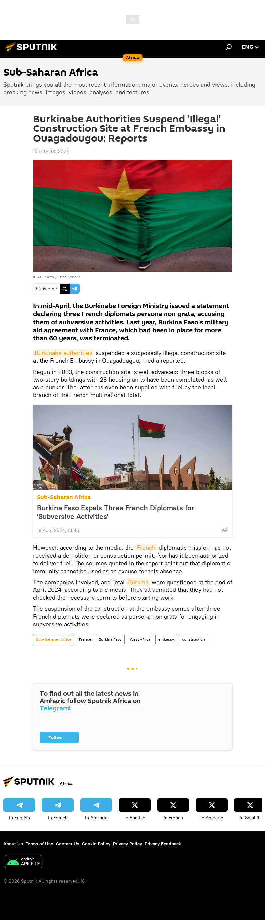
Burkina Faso (110, 639)
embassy (166, 639)
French (146, 547)
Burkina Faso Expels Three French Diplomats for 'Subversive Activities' (115, 512)
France (85, 639)
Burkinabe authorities (63, 353)
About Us (13, 844)
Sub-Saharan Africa (64, 497)
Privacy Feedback (163, 844)
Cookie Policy (96, 844)
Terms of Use (39, 844)
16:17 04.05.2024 (51, 151)
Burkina (138, 582)
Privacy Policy (127, 844)
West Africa (140, 639)
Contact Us (67, 844)
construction (193, 639)
